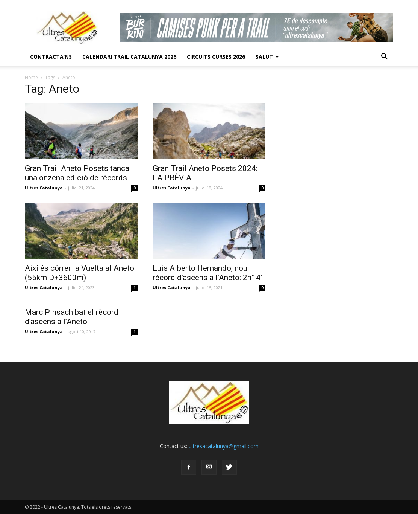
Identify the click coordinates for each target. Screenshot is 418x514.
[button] (384, 57)
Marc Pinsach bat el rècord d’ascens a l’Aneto (71, 317)
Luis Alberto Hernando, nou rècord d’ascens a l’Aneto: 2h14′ (207, 273)
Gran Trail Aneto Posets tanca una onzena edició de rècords (77, 173)
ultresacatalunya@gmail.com (224, 446)
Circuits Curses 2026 (216, 56)
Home (31, 77)
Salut (267, 56)
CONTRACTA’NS (51, 56)
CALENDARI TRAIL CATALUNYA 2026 (129, 56)
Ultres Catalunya (44, 188)
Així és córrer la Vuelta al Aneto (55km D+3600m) (79, 273)
